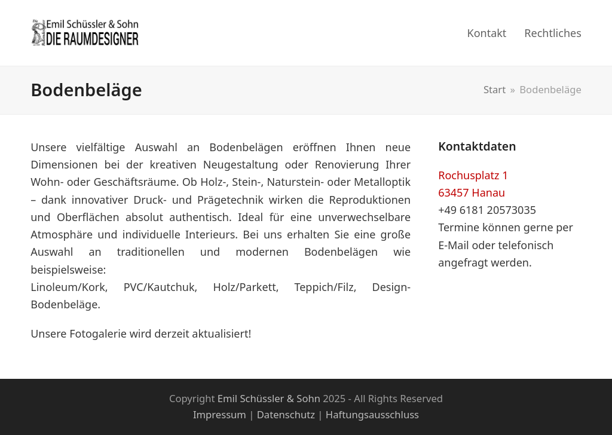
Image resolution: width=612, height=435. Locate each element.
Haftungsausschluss (372, 414)
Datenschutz (286, 414)
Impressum (219, 414)
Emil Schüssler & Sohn (269, 398)
